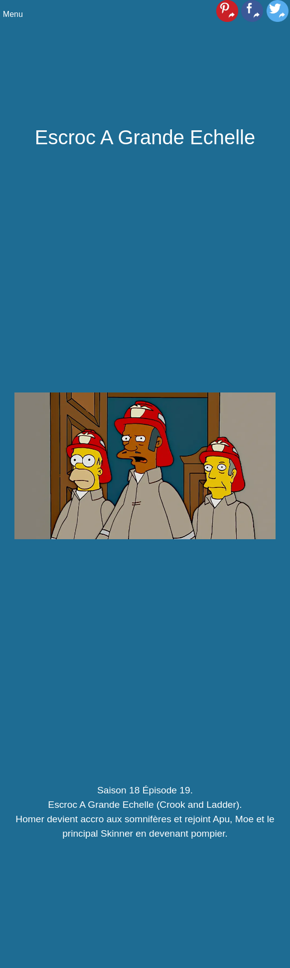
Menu (13, 14)
